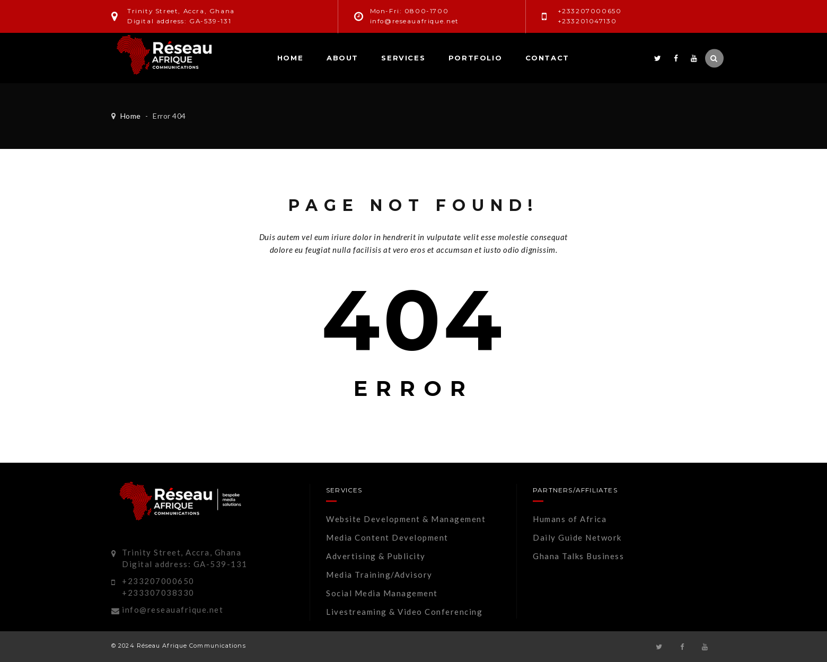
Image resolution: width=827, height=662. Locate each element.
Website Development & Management (406, 519)
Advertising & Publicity (376, 556)
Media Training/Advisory (379, 574)
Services (403, 58)
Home (290, 58)
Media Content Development (387, 537)
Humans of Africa (569, 519)
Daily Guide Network (577, 537)
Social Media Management (382, 593)
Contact (547, 58)
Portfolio (475, 58)
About (342, 58)
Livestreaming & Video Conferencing (404, 611)
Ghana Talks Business (578, 556)
